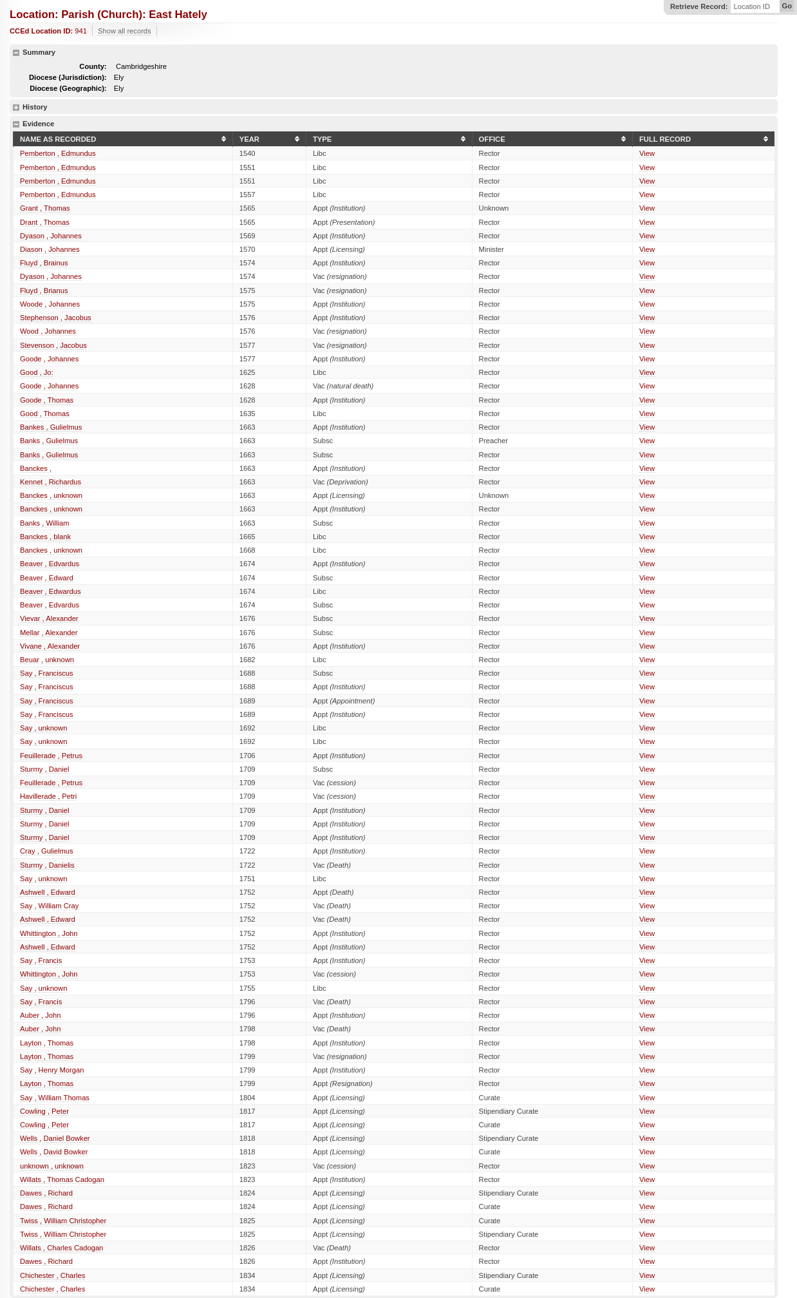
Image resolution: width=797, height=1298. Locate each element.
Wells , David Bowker (54, 1152)
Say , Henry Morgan (52, 1070)
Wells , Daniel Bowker (55, 1138)
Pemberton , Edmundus (58, 153)
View (647, 153)
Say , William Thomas (54, 1098)
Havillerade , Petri (48, 796)
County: (92, 66)
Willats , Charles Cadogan (61, 1248)
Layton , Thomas (46, 1043)
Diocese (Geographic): (68, 88)
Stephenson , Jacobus (55, 317)
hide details (16, 53)
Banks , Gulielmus (49, 440)
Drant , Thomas (45, 222)
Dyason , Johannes (51, 236)
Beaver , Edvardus (49, 564)
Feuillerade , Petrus (51, 755)
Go (787, 6)
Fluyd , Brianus (44, 290)
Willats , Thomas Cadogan (62, 1179)
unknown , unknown (52, 1166)
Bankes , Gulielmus (51, 427)
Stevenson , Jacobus (53, 345)
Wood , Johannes (48, 331)
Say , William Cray (49, 906)
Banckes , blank (45, 536)
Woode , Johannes (50, 304)
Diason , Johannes (50, 249)
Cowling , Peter (44, 1111)
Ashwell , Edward (47, 892)
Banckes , (36, 468)
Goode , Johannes (49, 359)
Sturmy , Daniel (44, 769)
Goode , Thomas (46, 400)
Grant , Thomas (45, 208)
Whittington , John (49, 933)
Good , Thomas (45, 413)
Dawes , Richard (46, 1193)
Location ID (751, 6)
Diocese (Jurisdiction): (68, 77)
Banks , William (44, 523)
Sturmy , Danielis (47, 865)
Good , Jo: (36, 372)
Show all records (124, 31)
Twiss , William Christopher (63, 1221)
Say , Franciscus (46, 673)
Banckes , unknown (51, 495)
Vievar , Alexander (49, 618)
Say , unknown (43, 728)
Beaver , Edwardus (50, 591)
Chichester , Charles (52, 1275)
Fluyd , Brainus (44, 263)
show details (16, 107)
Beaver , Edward (46, 578)
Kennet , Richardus (50, 482)
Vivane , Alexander (50, 646)
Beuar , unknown (47, 659)
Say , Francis (41, 960)
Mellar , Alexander (49, 632)
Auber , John (40, 1015)
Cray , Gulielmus (46, 851)
